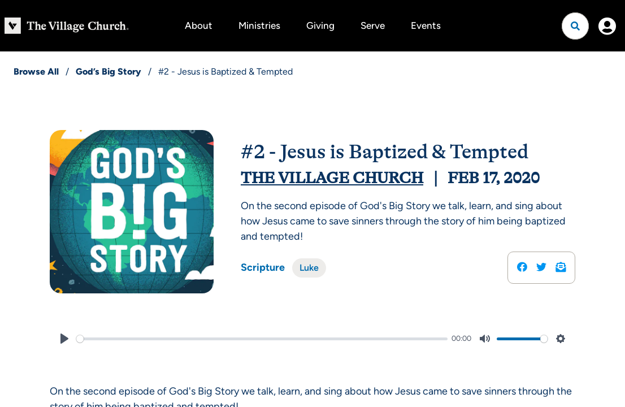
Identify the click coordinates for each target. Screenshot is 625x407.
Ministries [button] (259, 25)
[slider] (262, 339)
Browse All (36, 71)
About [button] (198, 25)
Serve (373, 25)
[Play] (64, 339)
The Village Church (332, 178)
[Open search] (575, 26)
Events (426, 25)
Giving (320, 25)
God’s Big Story (108, 71)
